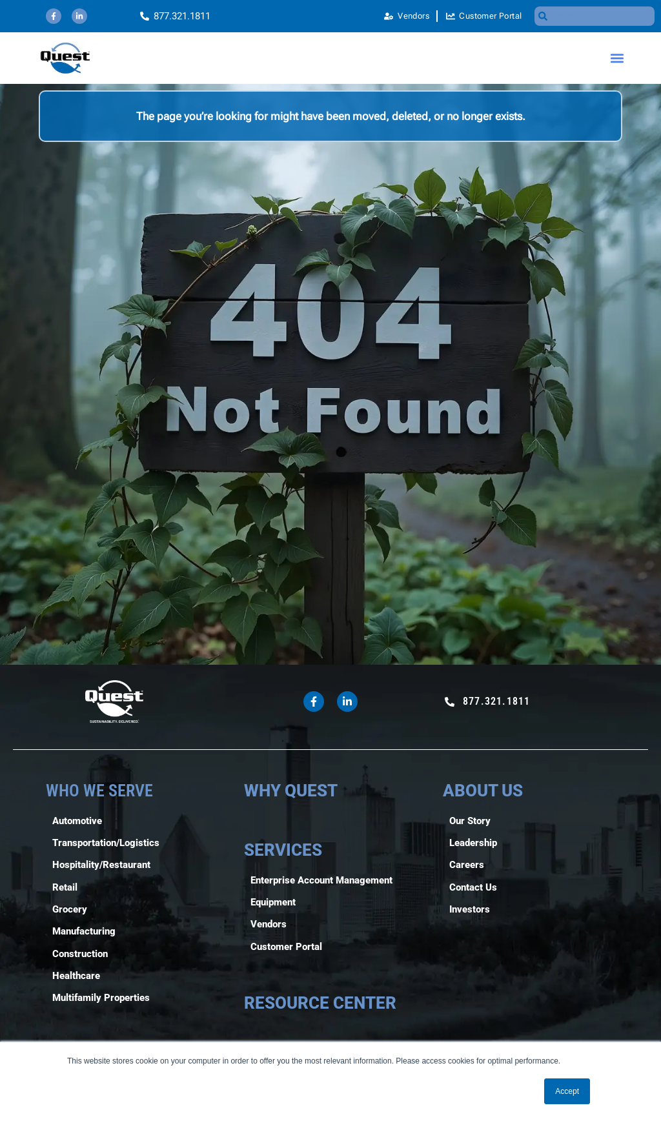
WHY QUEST (291, 790)
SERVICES (283, 850)
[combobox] (594, 16)
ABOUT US (483, 790)
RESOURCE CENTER (320, 1003)
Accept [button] (567, 1091)
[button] (617, 58)
